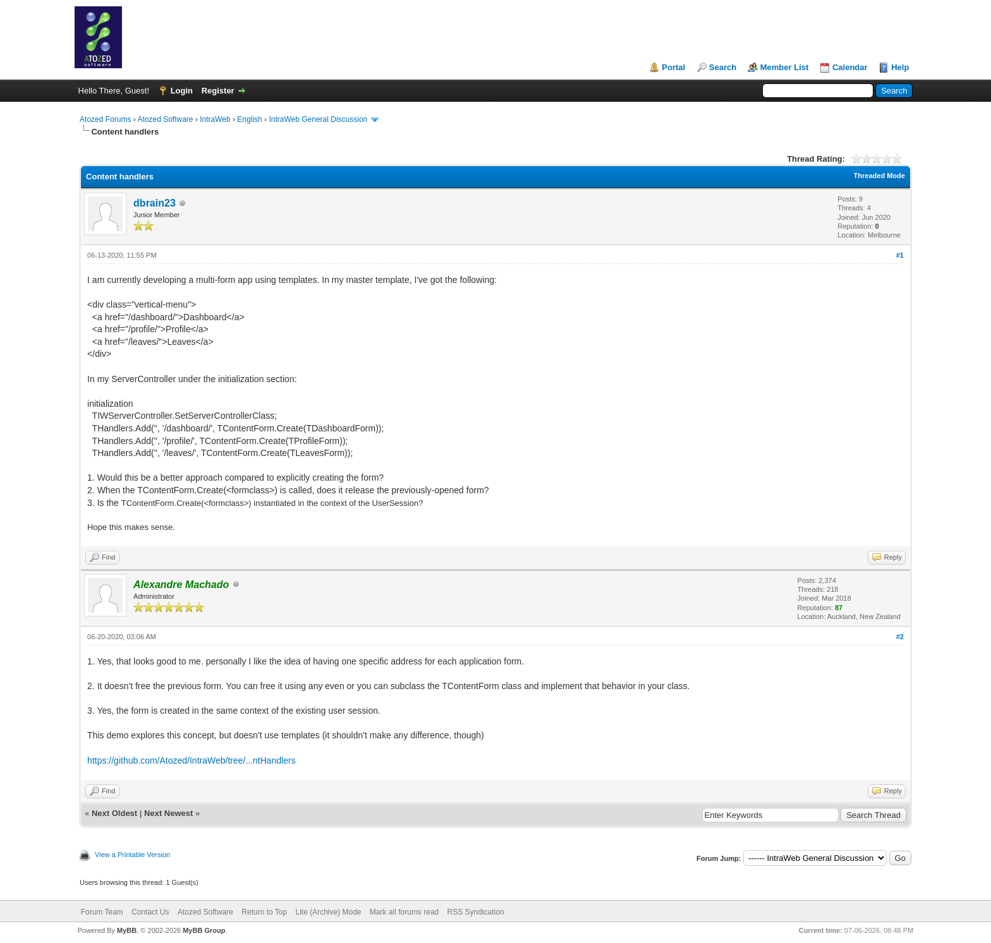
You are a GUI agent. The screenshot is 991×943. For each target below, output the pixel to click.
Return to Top (264, 912)
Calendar (850, 67)
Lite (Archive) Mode (328, 912)
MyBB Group (204, 930)
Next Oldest (114, 813)
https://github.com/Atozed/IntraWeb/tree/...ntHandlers (191, 760)
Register (218, 90)
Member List (784, 67)
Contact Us (150, 912)
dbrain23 (154, 203)
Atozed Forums (105, 119)
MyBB (127, 930)
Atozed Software (165, 119)
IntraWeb (215, 119)
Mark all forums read (404, 912)
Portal (673, 67)
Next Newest (168, 813)
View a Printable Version (132, 854)
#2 (900, 636)
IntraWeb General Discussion (318, 119)
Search (722, 67)
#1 (900, 255)
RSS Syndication (475, 912)
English (249, 119)
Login (182, 90)
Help (900, 67)
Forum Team (102, 912)
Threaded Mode (879, 175)
